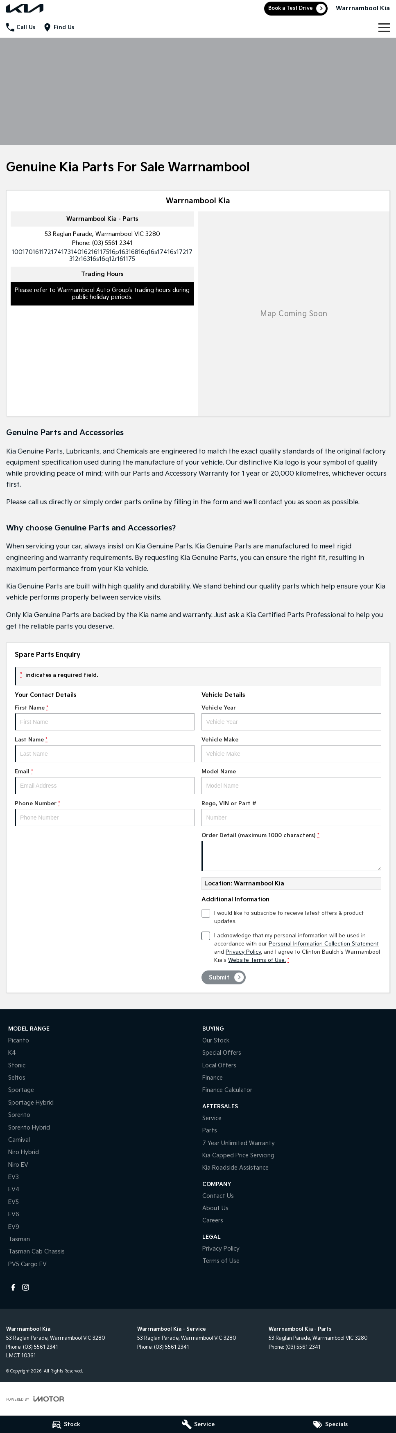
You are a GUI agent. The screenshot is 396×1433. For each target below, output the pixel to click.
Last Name (105, 749)
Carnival (19, 1140)
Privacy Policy (221, 1248)
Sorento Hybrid (29, 1127)
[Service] (198, 1424)
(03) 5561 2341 (112, 243)
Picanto (18, 1040)
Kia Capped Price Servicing (238, 1155)
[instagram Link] (25, 1287)
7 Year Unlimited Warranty (238, 1143)
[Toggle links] (35, 1399)
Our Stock (216, 1040)
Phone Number (105, 813)
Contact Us (218, 1196)
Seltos (16, 1077)
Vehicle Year (291, 717)
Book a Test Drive (290, 8)
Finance (212, 1077)
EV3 (13, 1177)
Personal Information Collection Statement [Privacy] (324, 944)
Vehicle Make (291, 749)
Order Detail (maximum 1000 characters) (291, 851)
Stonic (16, 1065)
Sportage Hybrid (31, 1102)
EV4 (14, 1189)
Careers (212, 1220)
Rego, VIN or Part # (291, 813)
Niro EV (18, 1164)
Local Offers (219, 1065)
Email (105, 781)
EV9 (13, 1227)
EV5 (13, 1202)
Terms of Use (221, 1261)
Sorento (19, 1115)
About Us (215, 1208)
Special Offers (221, 1052)
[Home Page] (24, 8)
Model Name (291, 781)
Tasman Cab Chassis (36, 1251)
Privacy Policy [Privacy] (243, 952)
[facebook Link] (13, 1287)
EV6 (13, 1214)
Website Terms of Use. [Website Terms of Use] (257, 960)
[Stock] (66, 1424)
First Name (105, 717)
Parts (209, 1130)
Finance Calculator (227, 1090)
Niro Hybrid (23, 1152)
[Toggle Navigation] (384, 27)
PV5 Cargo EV (27, 1264)
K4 (12, 1052)
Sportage (21, 1090)
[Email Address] (102, 256)
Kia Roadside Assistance (235, 1167)
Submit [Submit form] (219, 977)
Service (212, 1118)
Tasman (19, 1239)
